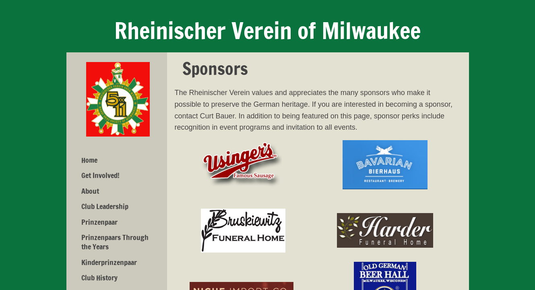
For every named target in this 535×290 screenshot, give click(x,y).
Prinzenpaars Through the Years (115, 242)
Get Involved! (100, 175)
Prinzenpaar (99, 222)
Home (89, 160)
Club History (99, 277)
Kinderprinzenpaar (109, 262)
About (90, 191)
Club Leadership (104, 206)
